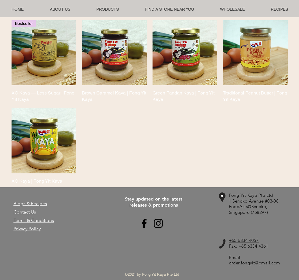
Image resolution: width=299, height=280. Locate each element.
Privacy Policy (27, 228)
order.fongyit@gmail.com (254, 263)
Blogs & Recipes (30, 203)
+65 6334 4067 (244, 240)
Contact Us (25, 212)
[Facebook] (144, 223)
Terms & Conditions (34, 220)
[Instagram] (158, 223)
